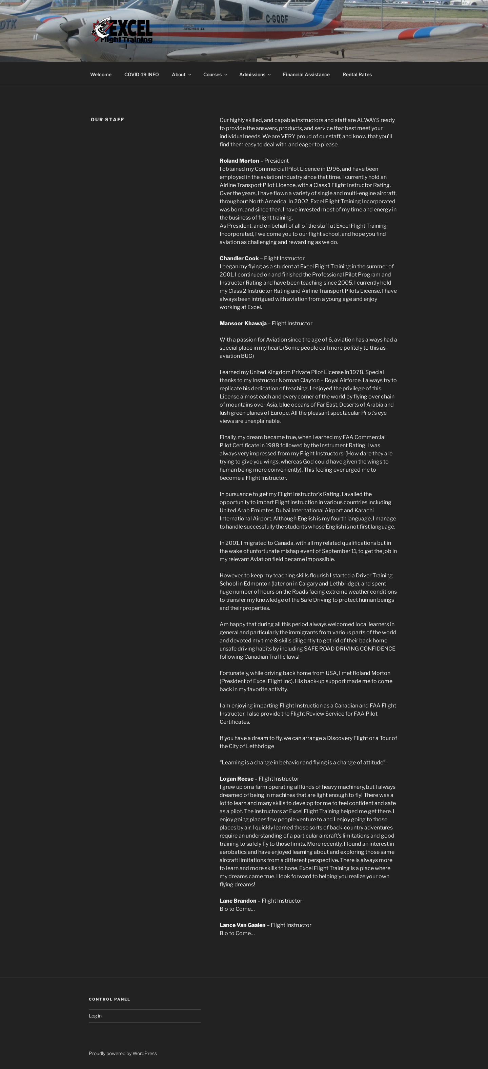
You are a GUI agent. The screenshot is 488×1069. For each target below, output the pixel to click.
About (182, 74)
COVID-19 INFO (141, 74)
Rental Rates (357, 74)
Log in (95, 1016)
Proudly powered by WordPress (123, 1053)
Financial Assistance (306, 74)
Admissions (255, 74)
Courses (215, 74)
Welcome (100, 74)
